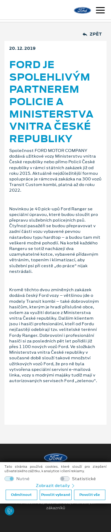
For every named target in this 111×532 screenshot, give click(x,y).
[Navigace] (100, 11)
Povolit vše (89, 494)
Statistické (84, 479)
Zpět (92, 34)
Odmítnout (21, 494)
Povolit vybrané (55, 494)
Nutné (23, 479)
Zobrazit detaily (55, 485)
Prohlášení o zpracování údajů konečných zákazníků (55, 505)
